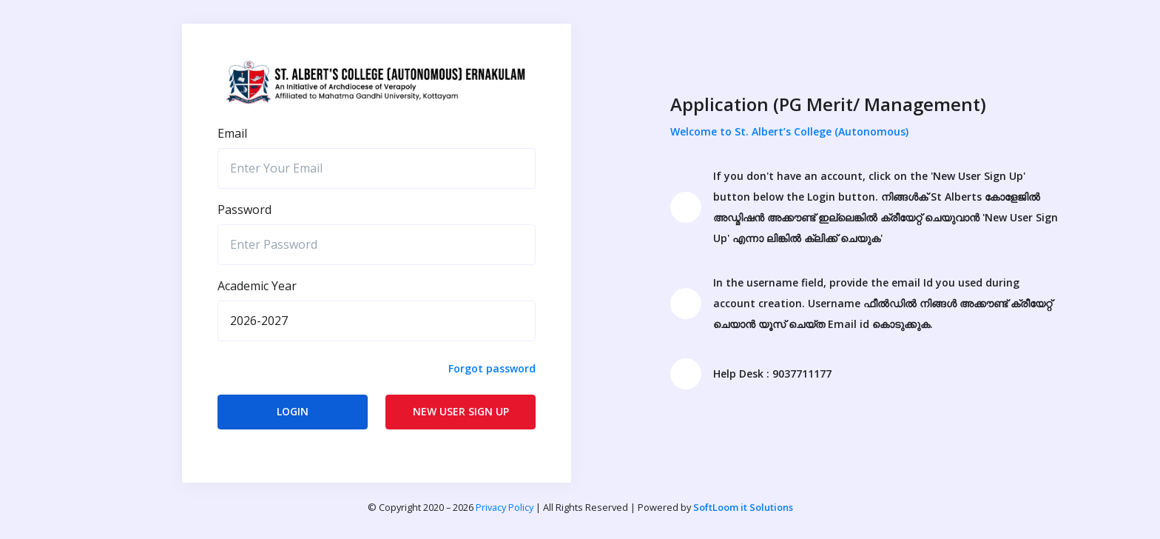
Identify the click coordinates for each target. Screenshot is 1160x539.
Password (245, 209)
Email (232, 133)
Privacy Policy (504, 507)
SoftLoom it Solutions (743, 507)
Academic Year (257, 286)
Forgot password (492, 368)
